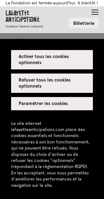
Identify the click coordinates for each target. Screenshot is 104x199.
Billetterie (83, 23)
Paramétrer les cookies (43, 103)
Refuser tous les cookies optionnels (45, 82)
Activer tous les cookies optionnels (44, 59)
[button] (95, 10)
